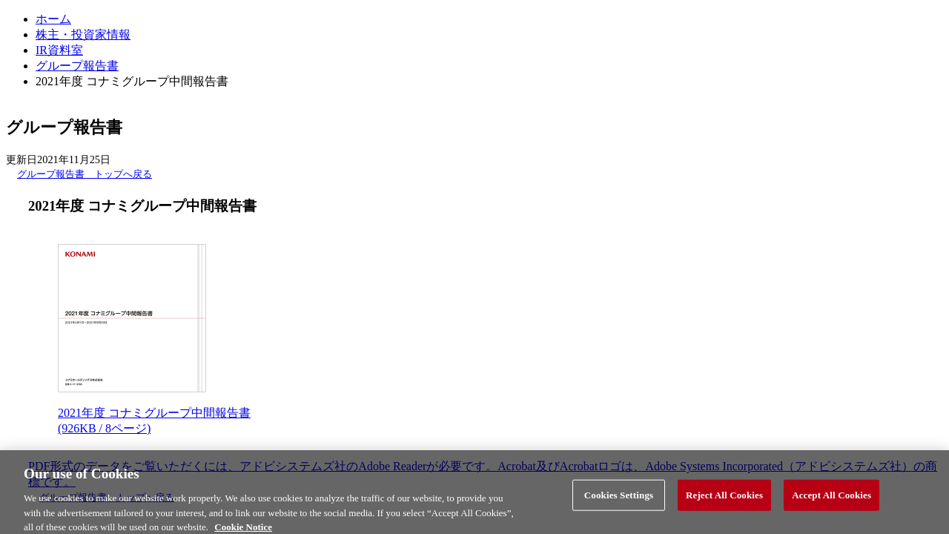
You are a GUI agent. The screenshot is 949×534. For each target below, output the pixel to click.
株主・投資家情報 (83, 34)
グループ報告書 (77, 65)
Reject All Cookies (724, 498)
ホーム (53, 19)
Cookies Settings (618, 498)
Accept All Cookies (831, 498)
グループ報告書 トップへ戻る (84, 174)
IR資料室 (59, 50)
